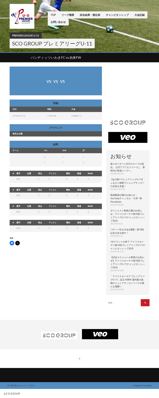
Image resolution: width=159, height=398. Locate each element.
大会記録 (139, 14)
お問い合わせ (58, 22)
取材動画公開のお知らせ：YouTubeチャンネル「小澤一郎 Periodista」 (126, 198)
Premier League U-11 (25, 35)
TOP (53, 14)
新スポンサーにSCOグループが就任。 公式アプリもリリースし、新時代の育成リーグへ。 (127, 167)
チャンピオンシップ (117, 14)
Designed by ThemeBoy (143, 386)
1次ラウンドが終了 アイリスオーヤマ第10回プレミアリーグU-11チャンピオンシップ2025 (127, 245)
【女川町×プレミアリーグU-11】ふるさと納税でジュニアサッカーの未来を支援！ (127, 183)
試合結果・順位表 (90, 14)
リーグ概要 (67, 14)
